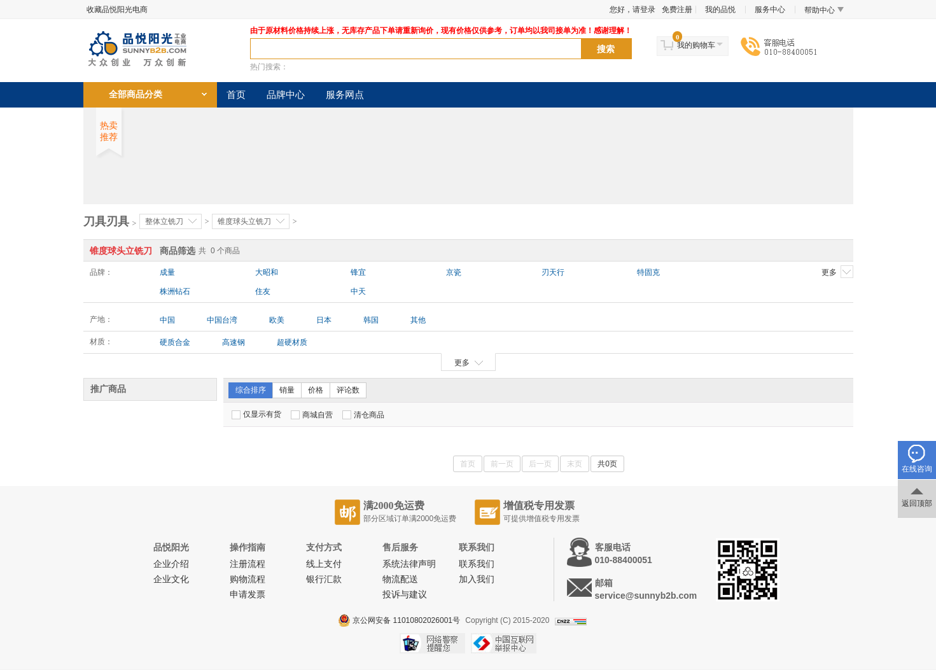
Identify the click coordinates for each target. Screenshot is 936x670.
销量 (287, 390)
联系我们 (476, 564)
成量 (167, 272)
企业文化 (171, 579)
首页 (236, 95)
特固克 (648, 272)
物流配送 (400, 579)
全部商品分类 (135, 94)
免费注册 (677, 9)
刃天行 (552, 272)
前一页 (502, 463)
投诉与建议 (404, 594)
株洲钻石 (175, 291)
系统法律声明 (409, 564)
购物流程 (247, 579)
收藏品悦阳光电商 (117, 9)
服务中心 (770, 9)
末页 (574, 463)
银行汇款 (324, 579)
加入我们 (476, 579)
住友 (262, 291)
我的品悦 (720, 9)
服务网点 (345, 95)
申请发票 (247, 594)
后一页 (540, 463)
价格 (315, 390)
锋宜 (358, 272)
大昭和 (266, 272)
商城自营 (312, 414)
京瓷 (453, 272)
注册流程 (247, 564)
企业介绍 (171, 564)
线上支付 (324, 564)
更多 (837, 271)
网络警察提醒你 (432, 643)
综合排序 (250, 390)
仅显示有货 (256, 414)
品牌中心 (286, 95)
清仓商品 (363, 414)
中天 (358, 291)
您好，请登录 (632, 9)
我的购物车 (696, 45)
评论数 (348, 390)
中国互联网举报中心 (503, 643)
